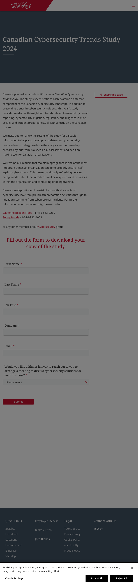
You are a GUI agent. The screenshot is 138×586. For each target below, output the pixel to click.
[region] (69, 574)
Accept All (97, 578)
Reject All (121, 578)
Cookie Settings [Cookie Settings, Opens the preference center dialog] (14, 578)
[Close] (132, 568)
